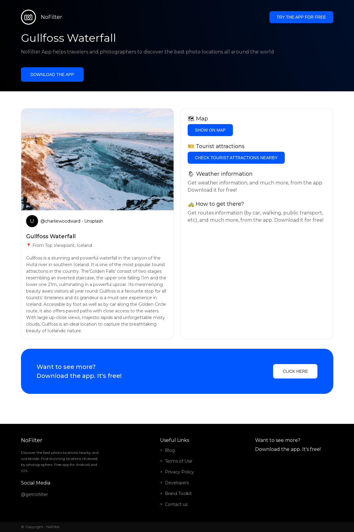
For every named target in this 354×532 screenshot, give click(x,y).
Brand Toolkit (178, 493)
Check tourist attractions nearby (236, 157)
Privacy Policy (179, 472)
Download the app (52, 74)
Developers (177, 482)
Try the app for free (301, 17)
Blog (170, 450)
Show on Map (210, 130)
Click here (295, 371)
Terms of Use (178, 461)
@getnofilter (34, 494)
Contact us (176, 504)
